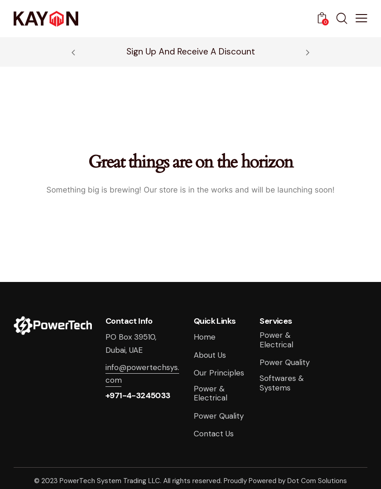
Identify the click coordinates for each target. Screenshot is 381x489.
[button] (361, 18)
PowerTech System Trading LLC (110, 480)
